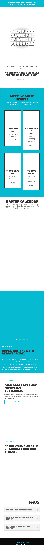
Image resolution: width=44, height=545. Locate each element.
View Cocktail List (13, 381)
